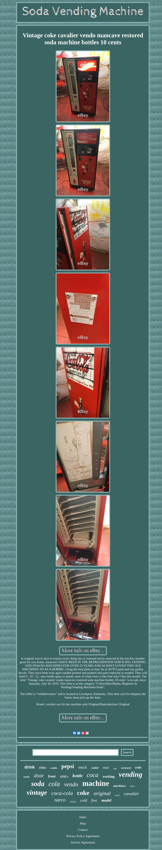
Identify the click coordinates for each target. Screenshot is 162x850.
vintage (37, 792)
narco (60, 800)
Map (83, 823)
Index (82, 817)
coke (83, 792)
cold (83, 800)
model (106, 800)
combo (53, 767)
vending (130, 774)
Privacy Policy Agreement (82, 836)
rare (132, 786)
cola (54, 784)
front (52, 776)
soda (37, 784)
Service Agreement (83, 842)
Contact (83, 829)
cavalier (131, 793)
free (94, 800)
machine (95, 783)
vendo (71, 784)
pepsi (67, 766)
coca (93, 775)
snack (82, 767)
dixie (39, 775)
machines (119, 786)
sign (115, 768)
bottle (78, 775)
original (102, 793)
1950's (64, 776)
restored (126, 767)
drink (29, 767)
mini (106, 767)
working (109, 776)
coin (138, 767)
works (26, 776)
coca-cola (62, 793)
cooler (95, 767)
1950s (42, 767)
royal (117, 795)
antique (73, 801)
